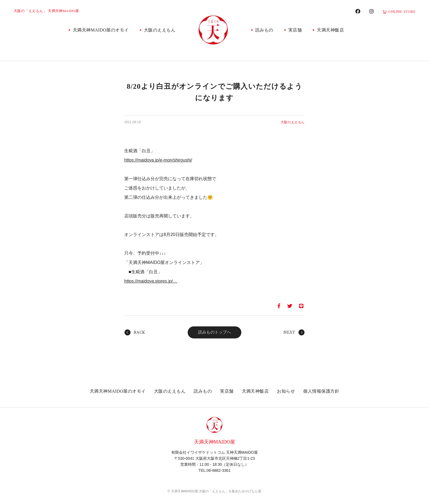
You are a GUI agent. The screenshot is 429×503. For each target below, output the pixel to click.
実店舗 (295, 30)
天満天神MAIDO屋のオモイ (101, 30)
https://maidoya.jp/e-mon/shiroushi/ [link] (158, 160)
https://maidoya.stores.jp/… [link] (150, 281)
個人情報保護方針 (321, 391)
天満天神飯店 (330, 30)
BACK (139, 333)
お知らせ (286, 391)
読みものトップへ (214, 332)
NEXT (289, 333)
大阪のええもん (159, 30)
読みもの (264, 30)
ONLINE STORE (401, 12)
